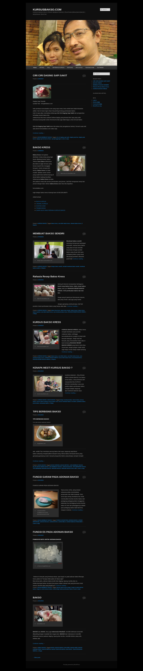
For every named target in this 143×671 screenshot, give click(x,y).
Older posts (36, 657)
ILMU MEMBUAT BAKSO (55, 466)
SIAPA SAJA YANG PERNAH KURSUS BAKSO (50, 210)
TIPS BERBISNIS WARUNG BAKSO (42, 468)
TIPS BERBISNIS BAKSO (47, 411)
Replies (43, 268)
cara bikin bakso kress (64, 223)
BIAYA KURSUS (41, 201)
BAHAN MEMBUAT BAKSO (45, 137)
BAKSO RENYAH (46, 649)
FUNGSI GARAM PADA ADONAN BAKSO (56, 477)
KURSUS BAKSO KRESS (47, 322)
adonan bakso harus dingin (63, 587)
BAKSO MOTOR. (64, 465)
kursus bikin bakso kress (65, 357)
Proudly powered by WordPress (71, 664)
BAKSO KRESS (41, 147)
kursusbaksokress (77, 357)
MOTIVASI (70, 67)
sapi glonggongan (56, 139)
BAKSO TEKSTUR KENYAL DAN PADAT (62, 649)
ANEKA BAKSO (42, 647)
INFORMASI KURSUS (58, 67)
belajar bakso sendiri (56, 266)
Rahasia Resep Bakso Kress (49, 276)
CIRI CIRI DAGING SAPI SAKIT (50, 75)
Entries (96, 102)
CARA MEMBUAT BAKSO (76, 465)
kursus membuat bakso (65, 401)
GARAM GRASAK (44, 521)
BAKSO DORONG (55, 465)
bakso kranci (74, 310)
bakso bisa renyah (65, 310)
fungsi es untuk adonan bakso (44, 589)
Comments (97, 104)
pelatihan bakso (81, 401)
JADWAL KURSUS (42, 203)
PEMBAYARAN (41, 208)
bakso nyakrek (36, 312)
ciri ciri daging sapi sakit (62, 137)
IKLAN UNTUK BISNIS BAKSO (41, 466)
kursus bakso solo (53, 401)
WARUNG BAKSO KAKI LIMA (69, 468)
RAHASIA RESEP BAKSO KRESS (76, 312)
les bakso (74, 401)
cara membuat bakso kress (60, 312)
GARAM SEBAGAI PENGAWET (74, 521)
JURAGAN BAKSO (67, 466)
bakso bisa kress (55, 310)
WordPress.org (97, 106)
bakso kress (54, 223)
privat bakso (36, 403)
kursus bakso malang (42, 401)
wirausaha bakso (44, 403)
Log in (95, 100)
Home (35, 67)
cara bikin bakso (62, 356)
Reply (35, 313)
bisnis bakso (76, 400)
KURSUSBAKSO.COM (47, 9)
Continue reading (39, 133)
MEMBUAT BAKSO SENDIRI (48, 233)
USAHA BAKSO (51, 400)
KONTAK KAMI (41, 206)
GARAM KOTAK (54, 521)
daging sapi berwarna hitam (43, 139)
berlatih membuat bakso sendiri (71, 266)
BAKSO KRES (74, 647)
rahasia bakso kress (76, 223)
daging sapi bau (74, 137)
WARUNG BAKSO (56, 468)
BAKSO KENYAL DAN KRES (62, 647)
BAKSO (37, 597)
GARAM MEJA (62, 521)
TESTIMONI (100, 67)
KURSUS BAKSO (42, 223)
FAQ (48, 67)
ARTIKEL (41, 67)
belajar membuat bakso (66, 400)
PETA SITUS (79, 67)
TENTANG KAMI (89, 67)
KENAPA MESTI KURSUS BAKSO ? (53, 367)
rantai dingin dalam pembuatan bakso (63, 589)
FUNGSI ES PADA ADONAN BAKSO (53, 532)
